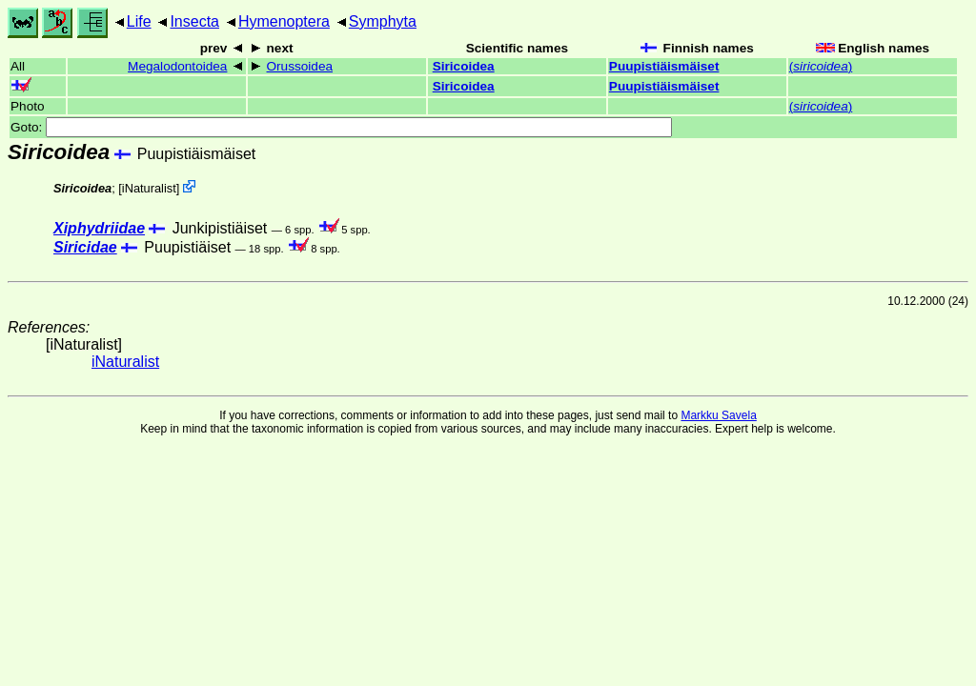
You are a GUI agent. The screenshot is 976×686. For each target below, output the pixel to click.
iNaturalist (149, 188)
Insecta (194, 21)
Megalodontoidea (177, 66)
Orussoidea (300, 66)
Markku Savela (718, 415)
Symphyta (383, 21)
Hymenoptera (284, 21)
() (820, 66)
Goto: (341, 127)
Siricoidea (464, 66)
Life (139, 21)
